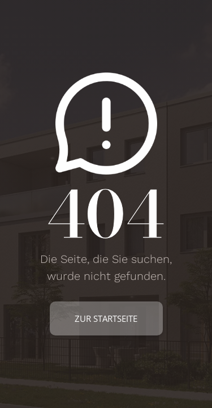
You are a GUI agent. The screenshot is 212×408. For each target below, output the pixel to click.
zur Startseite (106, 318)
